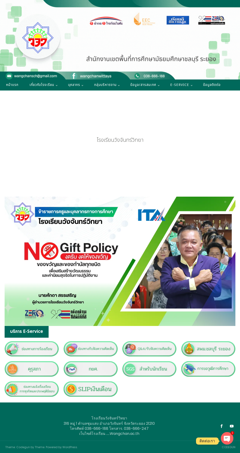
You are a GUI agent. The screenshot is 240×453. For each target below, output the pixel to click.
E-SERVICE (179, 85)
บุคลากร (74, 85)
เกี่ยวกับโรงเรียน (41, 85)
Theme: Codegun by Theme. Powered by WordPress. (41, 447)
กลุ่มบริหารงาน (105, 85)
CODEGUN (228, 447)
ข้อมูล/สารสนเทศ (143, 85)
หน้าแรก (12, 85)
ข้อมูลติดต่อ (212, 85)
